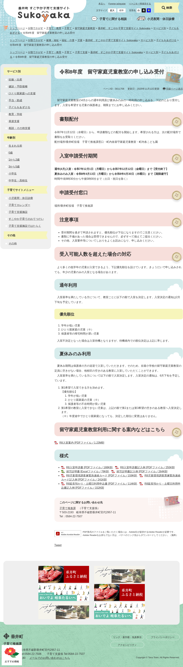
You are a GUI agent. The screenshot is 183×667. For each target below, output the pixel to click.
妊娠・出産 (15, 79)
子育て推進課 (67, 508)
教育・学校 (15, 114)
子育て (68, 28)
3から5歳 (14, 166)
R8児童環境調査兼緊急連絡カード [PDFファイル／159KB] (101, 475)
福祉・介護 (68, 40)
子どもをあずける (166, 40)
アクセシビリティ (127, 645)
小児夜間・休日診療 (161, 18)
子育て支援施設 (18, 212)
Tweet (58, 545)
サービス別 (159, 28)
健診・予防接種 (18, 86)
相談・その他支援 (19, 128)
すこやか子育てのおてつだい (26, 218)
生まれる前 (15, 145)
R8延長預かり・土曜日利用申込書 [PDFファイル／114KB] (101, 483)
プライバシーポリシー (163, 637)
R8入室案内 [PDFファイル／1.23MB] (81, 442)
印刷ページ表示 (174, 88)
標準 (121, 10)
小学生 (13, 173)
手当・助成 (15, 100)
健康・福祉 (52, 40)
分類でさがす (35, 28)
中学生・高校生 (18, 180)
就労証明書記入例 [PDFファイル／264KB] (141, 471)
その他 (13, 243)
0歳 (11, 152)
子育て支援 (81, 52)
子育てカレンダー (19, 205)
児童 (79, 40)
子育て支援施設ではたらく (25, 225)
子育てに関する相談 (113, 18)
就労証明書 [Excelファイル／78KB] (87, 471)
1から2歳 (14, 159)
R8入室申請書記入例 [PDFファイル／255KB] (147, 467)
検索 (167, 8)
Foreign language (117, 3)
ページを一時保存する (140, 4)
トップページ (17, 28)
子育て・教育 (53, 28)
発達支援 (14, 121)
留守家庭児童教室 (85, 28)
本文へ (102, 3)
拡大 (112, 10)
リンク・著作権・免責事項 (127, 637)
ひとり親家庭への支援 (22, 93)
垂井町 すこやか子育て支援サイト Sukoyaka (124, 28)
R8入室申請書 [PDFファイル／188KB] (89, 467)
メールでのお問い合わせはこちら (49, 657)
